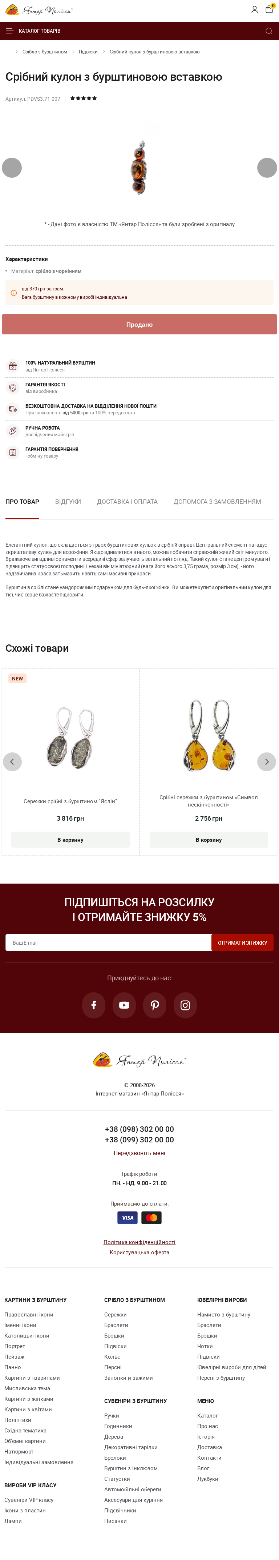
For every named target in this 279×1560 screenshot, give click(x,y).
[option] (68, 507)
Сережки (115, 1314)
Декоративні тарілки (131, 1447)
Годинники (118, 1426)
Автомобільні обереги (132, 1489)
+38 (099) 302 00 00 (139, 1139)
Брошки (114, 1335)
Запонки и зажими (128, 1377)
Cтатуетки (117, 1478)
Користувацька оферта (140, 1252)
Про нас (207, 1426)
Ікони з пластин (25, 1510)
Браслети (116, 1324)
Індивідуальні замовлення (38, 1461)
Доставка (209, 1447)
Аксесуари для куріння (133, 1499)
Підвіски (88, 52)
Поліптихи (17, 1419)
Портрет (14, 1346)
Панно (12, 1367)
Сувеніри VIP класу (28, 1499)
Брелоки (115, 1457)
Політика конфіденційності (140, 1242)
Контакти (209, 1457)
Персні (113, 1367)
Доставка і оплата (127, 501)
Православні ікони (28, 1314)
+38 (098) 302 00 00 (139, 1129)
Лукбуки (207, 1478)
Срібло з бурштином (45, 52)
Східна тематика (25, 1430)
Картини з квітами (28, 1409)
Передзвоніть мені (139, 1153)
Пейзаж (14, 1356)
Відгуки (68, 501)
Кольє (112, 1356)
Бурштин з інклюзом (131, 1468)
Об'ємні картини (25, 1440)
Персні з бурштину (221, 1377)
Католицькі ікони (26, 1335)
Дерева (113, 1436)
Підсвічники (120, 1510)
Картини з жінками (28, 1398)
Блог (203, 1468)
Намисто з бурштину (223, 1314)
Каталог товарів (32, 31)
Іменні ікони (20, 1324)
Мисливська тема (27, 1388)
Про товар (22, 501)
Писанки (115, 1520)
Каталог (207, 1415)
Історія (206, 1436)
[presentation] (12, 168)
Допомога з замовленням (217, 501)
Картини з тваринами (32, 1377)
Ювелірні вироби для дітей (231, 1367)
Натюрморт (18, 1451)
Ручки (111, 1415)
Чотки (205, 1346)
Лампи (13, 1520)
